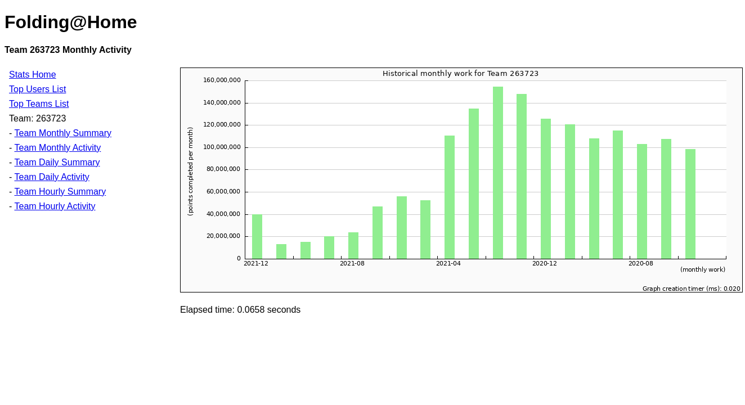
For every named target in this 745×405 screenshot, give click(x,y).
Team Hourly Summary (60, 191)
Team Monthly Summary (62, 133)
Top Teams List (39, 104)
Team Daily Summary (57, 162)
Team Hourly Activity (54, 206)
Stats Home (32, 74)
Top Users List (37, 89)
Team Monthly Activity (57, 147)
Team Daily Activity (51, 177)
